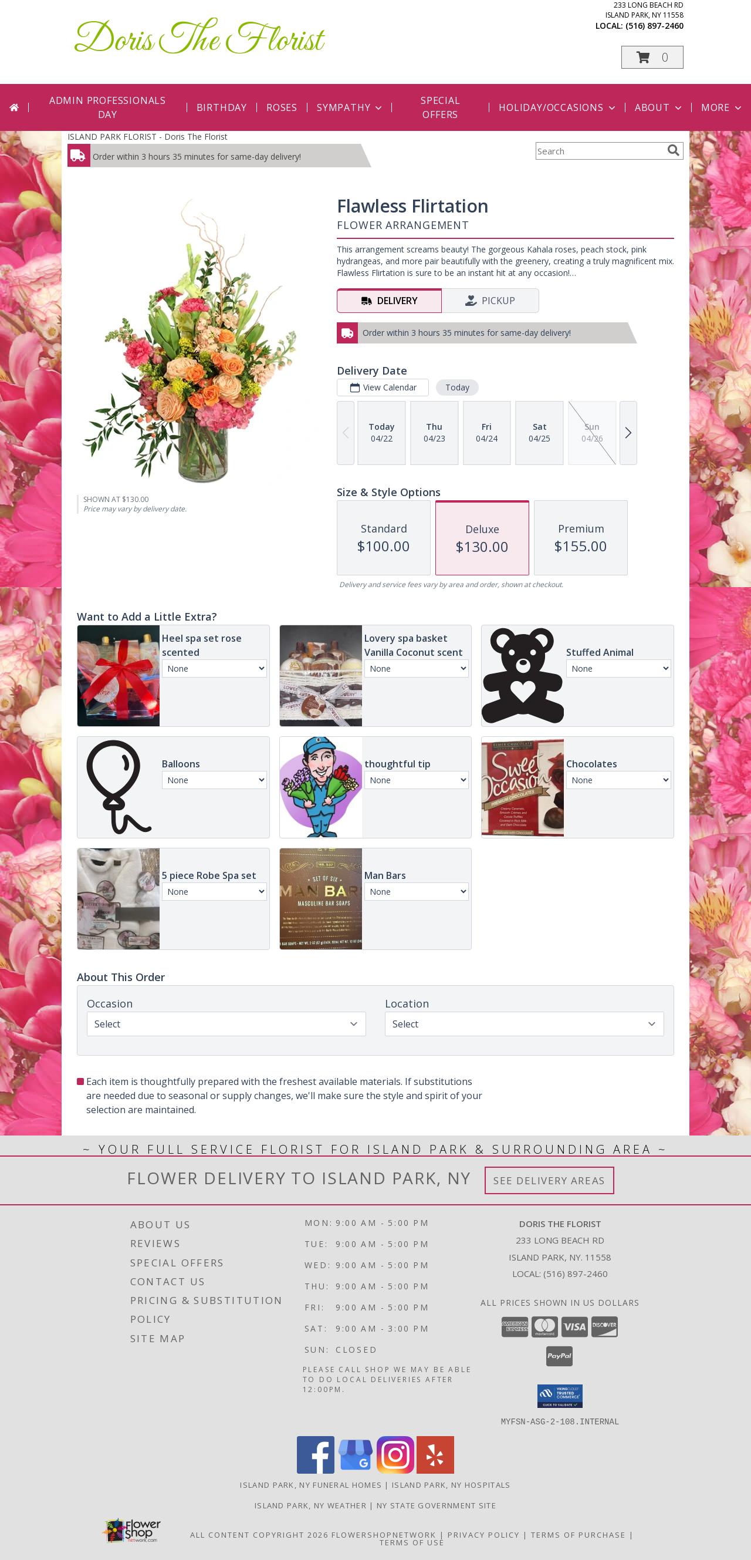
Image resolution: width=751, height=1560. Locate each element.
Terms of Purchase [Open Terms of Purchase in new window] (578, 1534)
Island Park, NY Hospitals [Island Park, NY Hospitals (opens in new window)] (451, 1484)
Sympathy (350, 107)
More (722, 107)
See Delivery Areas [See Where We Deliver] (549, 1180)
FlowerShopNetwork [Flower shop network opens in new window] (384, 1534)
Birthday (222, 107)
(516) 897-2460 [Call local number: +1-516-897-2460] (654, 25)
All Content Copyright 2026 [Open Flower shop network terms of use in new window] (259, 1534)
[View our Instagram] (395, 1469)
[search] (673, 150)
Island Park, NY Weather (311, 1505)
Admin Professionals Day (107, 107)
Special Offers (441, 107)
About (659, 107)
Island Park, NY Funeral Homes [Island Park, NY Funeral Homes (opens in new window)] (311, 1484)
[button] (652, 57)
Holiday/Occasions (558, 107)
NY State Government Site (436, 1505)
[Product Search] (599, 151)
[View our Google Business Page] (355, 1469)
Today (457, 387)
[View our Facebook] (315, 1469)
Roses (281, 107)
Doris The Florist (197, 41)
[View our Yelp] (435, 1469)
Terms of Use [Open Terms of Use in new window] (412, 1542)
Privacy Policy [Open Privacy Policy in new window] (484, 1534)
